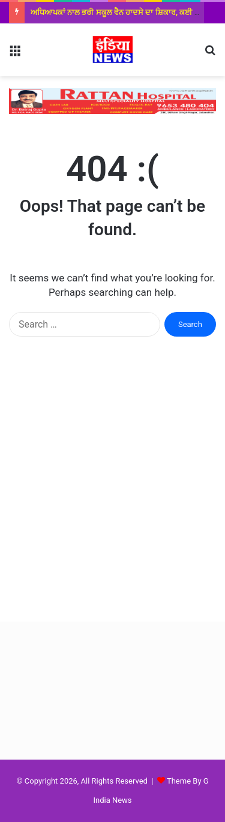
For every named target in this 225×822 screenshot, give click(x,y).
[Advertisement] (112, 491)
